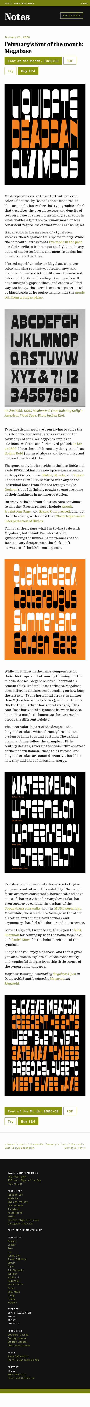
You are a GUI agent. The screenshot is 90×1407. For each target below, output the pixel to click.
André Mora (21, 940)
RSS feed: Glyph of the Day (24, 1180)
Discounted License (19, 1345)
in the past (73, 242)
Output (11, 1287)
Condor (12, 1244)
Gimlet (11, 1262)
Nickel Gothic (15, 1284)
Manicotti (13, 1277)
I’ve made (56, 242)
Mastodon (13, 1198)
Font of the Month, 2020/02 (33, 61)
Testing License (17, 1338)
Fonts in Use (15, 1194)
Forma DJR (14, 1255)
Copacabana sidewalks (23, 908)
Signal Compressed (54, 511)
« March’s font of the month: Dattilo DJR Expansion (24, 1145)
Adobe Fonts (15, 1212)
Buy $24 (28, 71)
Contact (13, 1323)
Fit (9, 1251)
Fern (10, 1248)
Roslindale (14, 1291)
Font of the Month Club (25, 1230)
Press (12, 1352)
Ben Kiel (57, 415)
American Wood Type (20, 415)
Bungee (12, 1241)
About (12, 1320)
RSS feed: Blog (17, 1176)
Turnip (11, 1298)
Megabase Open (64, 974)
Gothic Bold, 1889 (18, 411)
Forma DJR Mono (17, 1259)
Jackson (11, 489)
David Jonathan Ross (19, 3)
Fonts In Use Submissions (23, 1359)
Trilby (11, 1295)
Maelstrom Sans (18, 511)
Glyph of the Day (18, 1201)
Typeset (13, 1309)
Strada (59, 475)
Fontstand (13, 1209)
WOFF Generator (17, 1374)
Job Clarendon (16, 1270)
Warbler (12, 1302)
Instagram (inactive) (21, 1223)
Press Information (18, 1356)
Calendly (13, 1219)
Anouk (67, 506)
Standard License (18, 1334)
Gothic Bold (14, 453)
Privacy (13, 1367)
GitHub (11, 1216)
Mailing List (15, 1183)
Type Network (15, 1205)
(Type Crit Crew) (29, 1219)
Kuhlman (12, 1273)
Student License (17, 1341)
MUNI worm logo (67, 908)
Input (11, 1266)
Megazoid (12, 983)
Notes (17, 16)
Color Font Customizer (21, 1377)
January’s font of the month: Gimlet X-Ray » (65, 1145)
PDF (70, 61)
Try (10, 71)
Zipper (78, 475)
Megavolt (57, 978)
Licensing (15, 1330)
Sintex (47, 475)
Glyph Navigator (19, 1312)
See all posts (71, 15)
